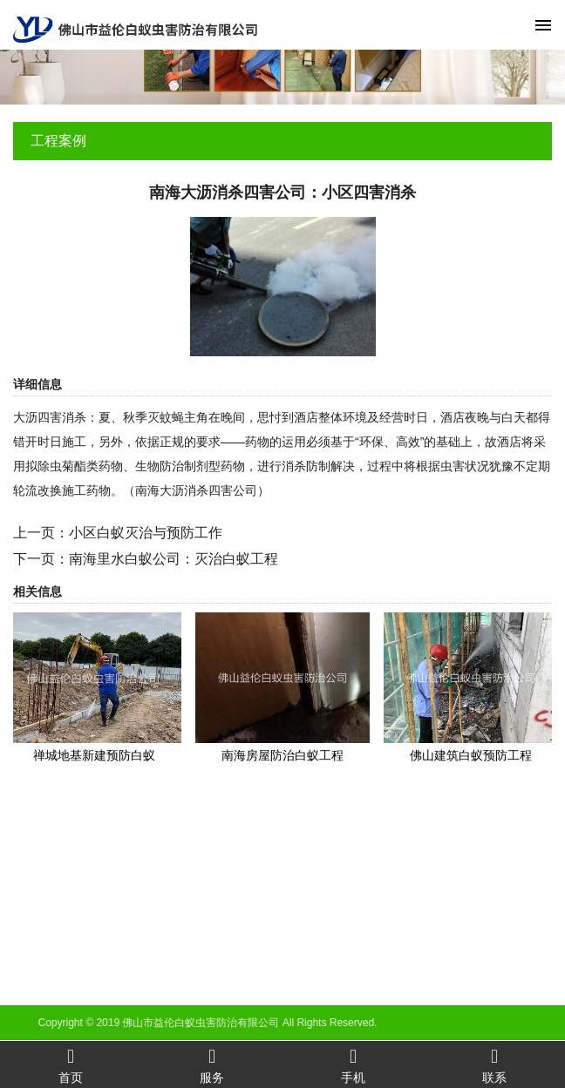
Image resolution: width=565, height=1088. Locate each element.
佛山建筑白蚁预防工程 (471, 755)
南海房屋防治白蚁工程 (282, 755)
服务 (211, 1065)
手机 (353, 1065)
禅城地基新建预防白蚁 (94, 755)
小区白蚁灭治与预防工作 (145, 532)
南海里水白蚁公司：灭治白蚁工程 (173, 558)
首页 (70, 1065)
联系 (494, 1065)
